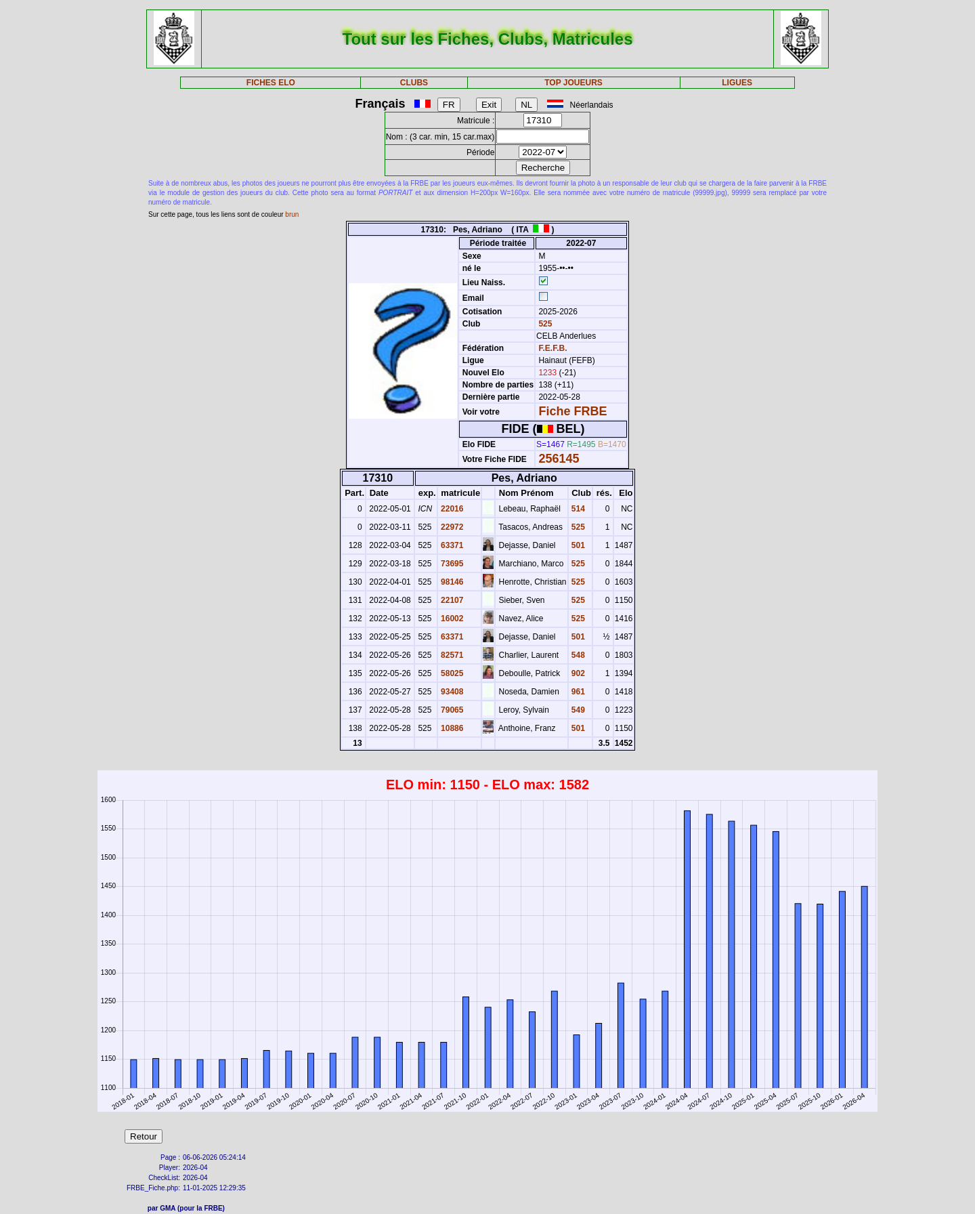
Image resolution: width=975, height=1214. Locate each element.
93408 (451, 691)
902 (577, 673)
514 (577, 509)
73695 (451, 563)
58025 (451, 673)
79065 (451, 710)
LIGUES (737, 82)
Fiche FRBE (572, 411)
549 (577, 710)
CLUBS (414, 82)
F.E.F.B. (552, 348)
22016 (451, 509)
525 (544, 324)
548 (577, 655)
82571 (451, 655)
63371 (451, 545)
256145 (558, 458)
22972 (451, 527)
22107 (451, 600)
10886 (451, 728)
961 (577, 691)
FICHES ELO (270, 82)
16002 (451, 618)
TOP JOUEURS (573, 82)
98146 (451, 582)
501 (577, 545)
